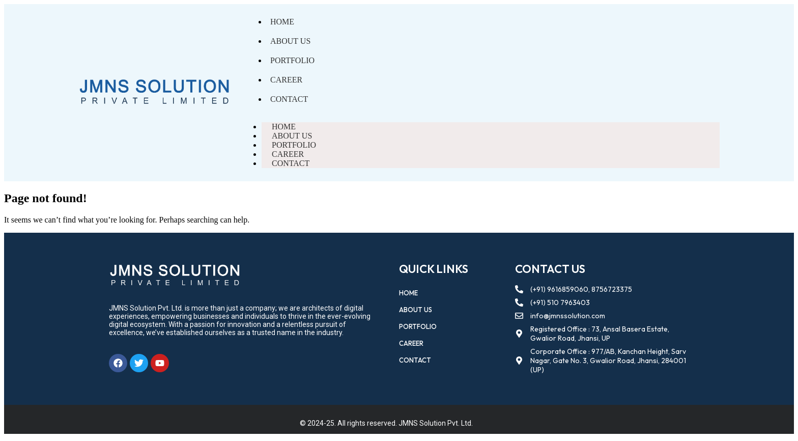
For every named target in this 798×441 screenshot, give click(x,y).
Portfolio (292, 60)
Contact (289, 99)
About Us (290, 41)
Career (286, 79)
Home (282, 21)
